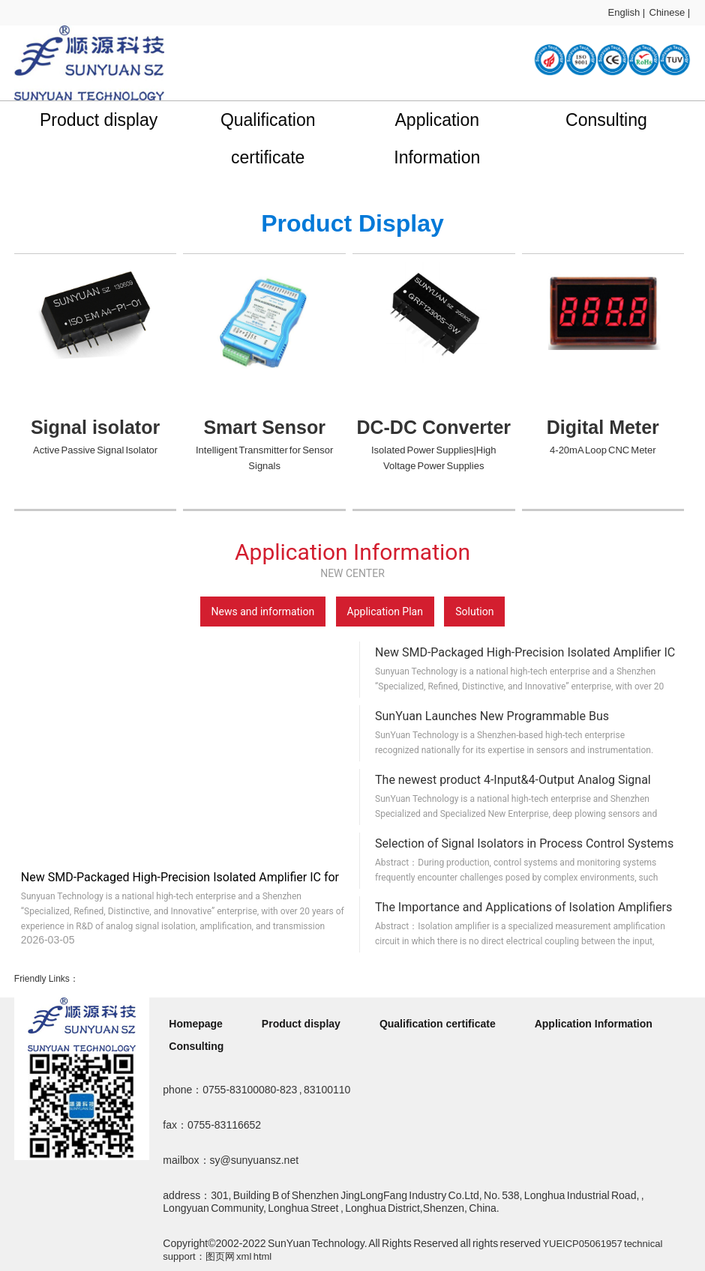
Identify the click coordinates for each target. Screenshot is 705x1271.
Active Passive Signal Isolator (95, 450)
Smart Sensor (264, 427)
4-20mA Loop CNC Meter (603, 450)
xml (243, 1256)
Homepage (196, 1024)
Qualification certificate (268, 138)
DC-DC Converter (433, 427)
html (263, 1256)
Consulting (606, 120)
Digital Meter (603, 427)
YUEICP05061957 (582, 1243)
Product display (99, 120)
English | (627, 12)
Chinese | (670, 12)
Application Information (437, 138)
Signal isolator (95, 427)
